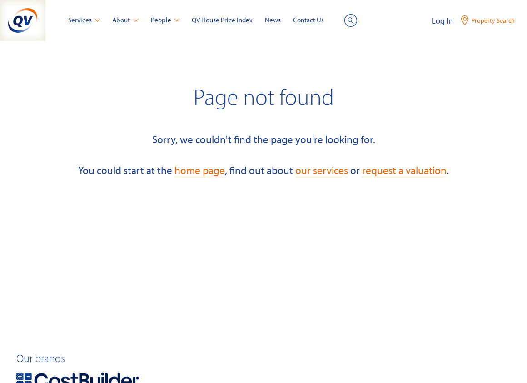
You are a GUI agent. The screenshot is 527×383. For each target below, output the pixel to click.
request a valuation (404, 170)
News (273, 19)
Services (84, 19)
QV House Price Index (222, 19)
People (165, 19)
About (125, 19)
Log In (442, 20)
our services (321, 170)
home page (199, 170)
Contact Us (308, 19)
